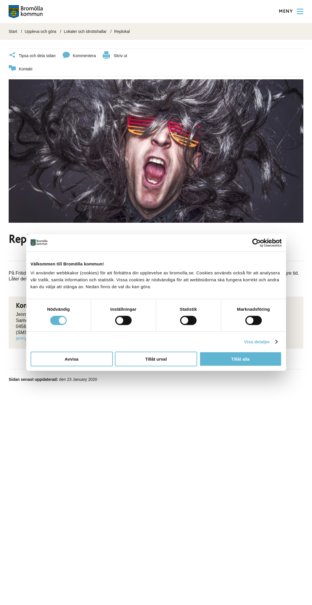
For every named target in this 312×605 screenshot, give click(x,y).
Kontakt (20, 69)
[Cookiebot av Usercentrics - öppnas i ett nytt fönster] (256, 242)
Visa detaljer (257, 341)
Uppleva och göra (40, 31)
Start (13, 31)
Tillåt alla (240, 359)
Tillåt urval (156, 359)
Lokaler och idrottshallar (85, 31)
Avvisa (72, 359)
